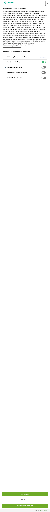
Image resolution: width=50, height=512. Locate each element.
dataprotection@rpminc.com (12, 47)
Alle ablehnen (25, 500)
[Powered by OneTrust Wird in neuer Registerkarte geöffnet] (41, 510)
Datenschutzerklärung (10, 45)
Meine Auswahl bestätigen (25, 505)
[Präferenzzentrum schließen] (48, 3)
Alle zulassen (25, 494)
